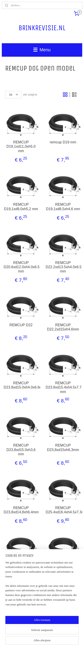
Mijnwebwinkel (49, 641)
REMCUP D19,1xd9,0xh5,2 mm (21, 207)
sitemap (46, 634)
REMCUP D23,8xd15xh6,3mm (63, 447)
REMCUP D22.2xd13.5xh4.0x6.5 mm (63, 267)
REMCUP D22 (20, 325)
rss (54, 634)
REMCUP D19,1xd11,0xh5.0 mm (21, 146)
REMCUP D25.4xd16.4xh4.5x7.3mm (63, 510)
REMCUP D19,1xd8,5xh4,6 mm (63, 207)
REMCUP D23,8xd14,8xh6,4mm (21, 510)
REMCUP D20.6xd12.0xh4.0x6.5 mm (21, 267)
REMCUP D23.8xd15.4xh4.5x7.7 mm (63, 387)
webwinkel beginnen (69, 634)
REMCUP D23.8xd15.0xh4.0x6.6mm (21, 385)
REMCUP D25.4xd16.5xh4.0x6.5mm (63, 568)
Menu (41, 49)
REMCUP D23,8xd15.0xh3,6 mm (21, 449)
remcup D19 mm (63, 142)
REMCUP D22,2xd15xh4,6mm (63, 327)
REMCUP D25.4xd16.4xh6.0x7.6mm (21, 568)
